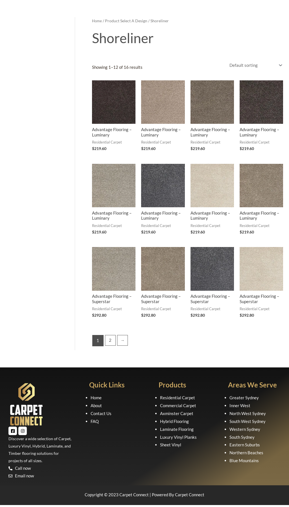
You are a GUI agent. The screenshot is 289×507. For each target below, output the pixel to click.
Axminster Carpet (176, 415)
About (96, 407)
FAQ (95, 423)
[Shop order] (254, 65)
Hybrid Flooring (174, 423)
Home (97, 20)
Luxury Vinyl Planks (178, 438)
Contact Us (101, 415)
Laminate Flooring (177, 430)
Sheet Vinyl (170, 446)
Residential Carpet (177, 399)
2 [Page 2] (110, 342)
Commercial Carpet (178, 407)
